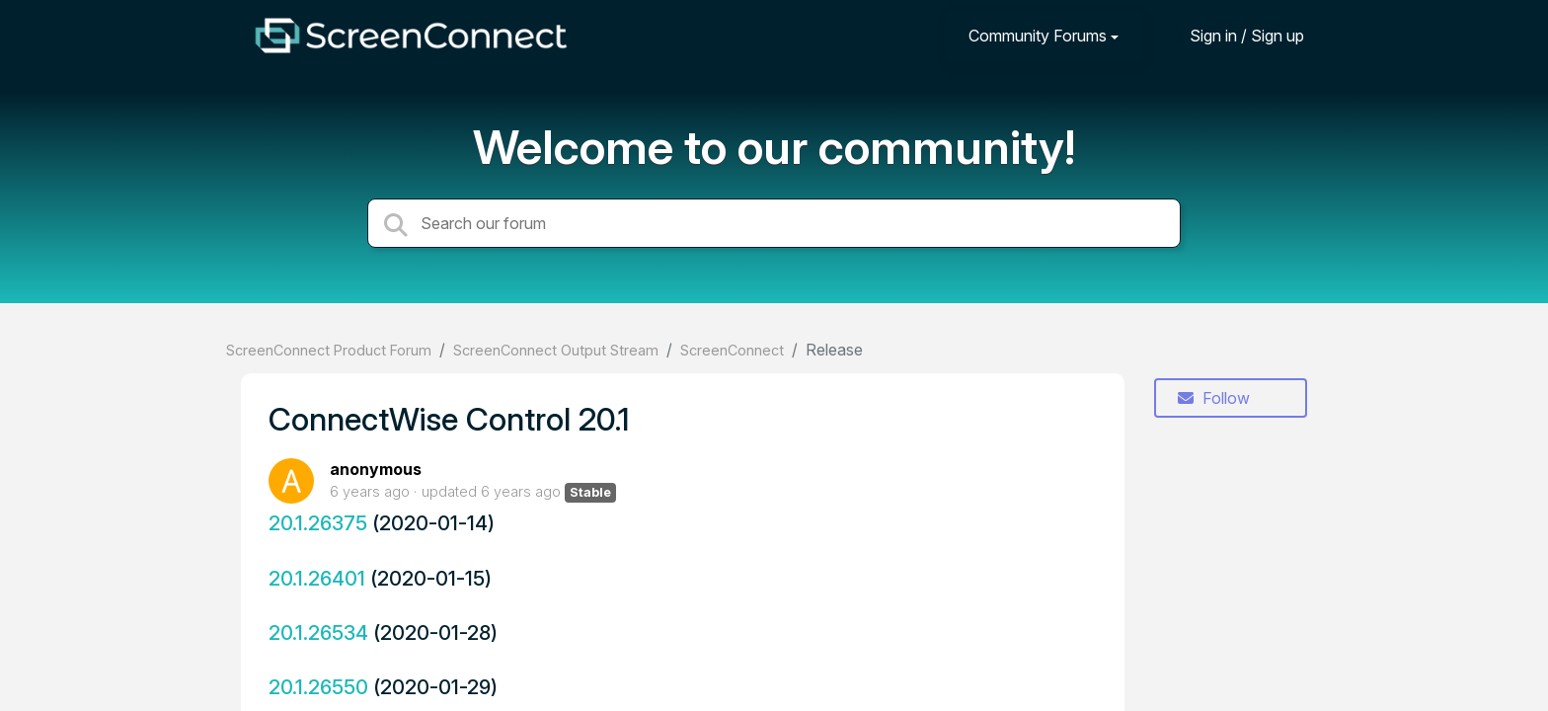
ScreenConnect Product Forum (328, 350)
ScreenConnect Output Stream (555, 350)
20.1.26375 (318, 523)
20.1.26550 (318, 686)
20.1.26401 (317, 578)
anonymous (376, 469)
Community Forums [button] (1037, 35)
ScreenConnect (732, 350)
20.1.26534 (318, 632)
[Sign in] (1232, 35)
